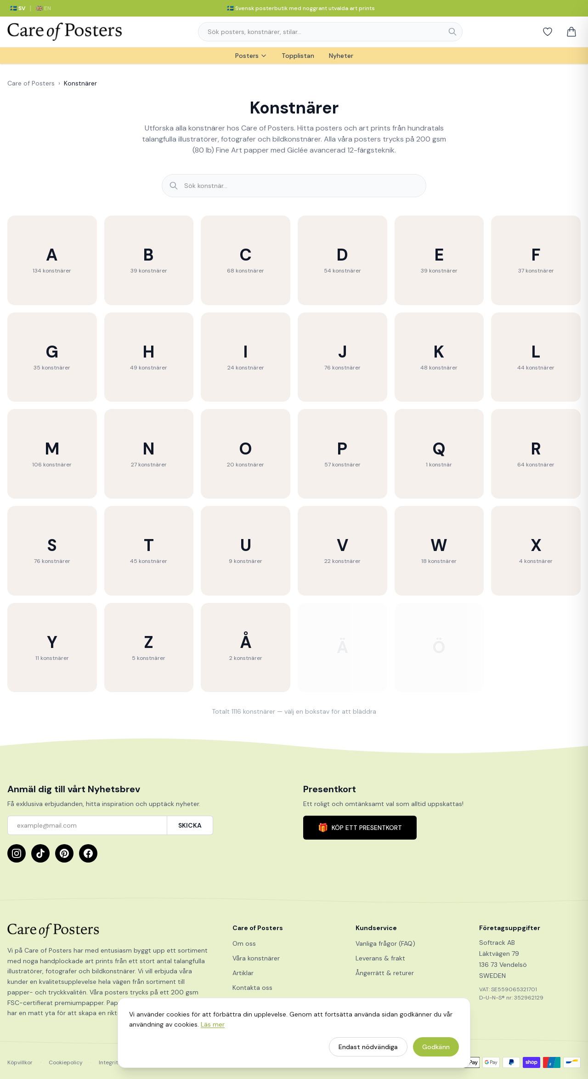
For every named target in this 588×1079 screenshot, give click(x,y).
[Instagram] (16, 853)
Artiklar (243, 973)
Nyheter (341, 55)
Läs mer (213, 1028)
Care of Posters (31, 83)
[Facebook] (88, 853)
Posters (251, 55)
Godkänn (436, 1051)
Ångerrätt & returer (385, 973)
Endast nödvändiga (368, 1051)
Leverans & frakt (380, 958)
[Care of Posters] (108, 930)
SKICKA (190, 825)
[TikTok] (40, 853)
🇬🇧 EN (43, 8)
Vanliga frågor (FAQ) (385, 943)
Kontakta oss (252, 987)
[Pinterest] (64, 853)
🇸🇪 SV (17, 8)
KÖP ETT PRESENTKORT (360, 827)
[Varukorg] (571, 32)
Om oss (244, 943)
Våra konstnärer (256, 958)
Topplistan (298, 55)
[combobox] (330, 31)
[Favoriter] (547, 32)
